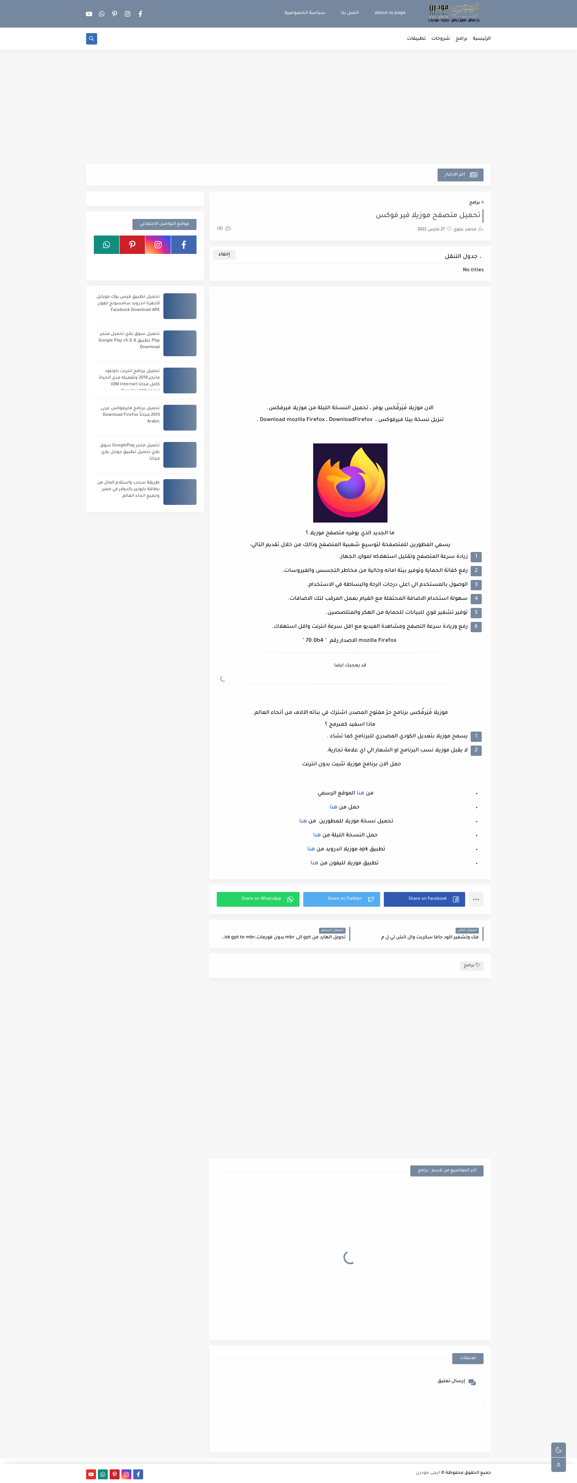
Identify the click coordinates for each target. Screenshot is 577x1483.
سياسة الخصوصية (304, 13)
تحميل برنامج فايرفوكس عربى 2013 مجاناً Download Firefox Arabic (130, 415)
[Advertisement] (288, 106)
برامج (461, 39)
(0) (224, 229)
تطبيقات (416, 39)
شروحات (440, 39)
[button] (424, 899)
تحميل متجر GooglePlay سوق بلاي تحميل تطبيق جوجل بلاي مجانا (130, 452)
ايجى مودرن (428, 1473)
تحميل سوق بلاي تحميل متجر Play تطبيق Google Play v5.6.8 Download (129, 341)
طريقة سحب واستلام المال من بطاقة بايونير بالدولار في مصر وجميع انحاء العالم (128, 490)
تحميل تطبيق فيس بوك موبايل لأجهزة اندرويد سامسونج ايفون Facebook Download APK (128, 304)
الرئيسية (482, 39)
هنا (359, 794)
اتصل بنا (350, 13)
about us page (390, 13)
